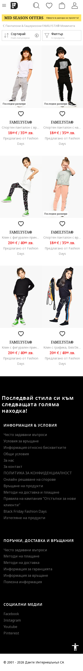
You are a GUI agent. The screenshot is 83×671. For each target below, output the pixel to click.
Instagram (12, 620)
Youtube (10, 626)
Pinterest (11, 633)
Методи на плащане (21, 556)
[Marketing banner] (41, 17)
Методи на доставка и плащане (31, 492)
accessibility (75, 647)
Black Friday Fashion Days (25, 511)
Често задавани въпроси (25, 434)
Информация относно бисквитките (35, 447)
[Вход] (75, 5)
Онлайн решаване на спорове (30, 479)
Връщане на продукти (23, 485)
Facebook (11, 613)
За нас (9, 460)
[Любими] (49, 5)
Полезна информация (23, 581)
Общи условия (16, 453)
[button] (21, 35)
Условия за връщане (21, 441)
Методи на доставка (21, 562)
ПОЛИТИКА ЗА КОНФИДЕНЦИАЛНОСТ (38, 473)
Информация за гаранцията (28, 569)
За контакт (13, 466)
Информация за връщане (26, 575)
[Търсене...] (36, 5)
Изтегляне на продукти (24, 517)
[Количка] (62, 5)
